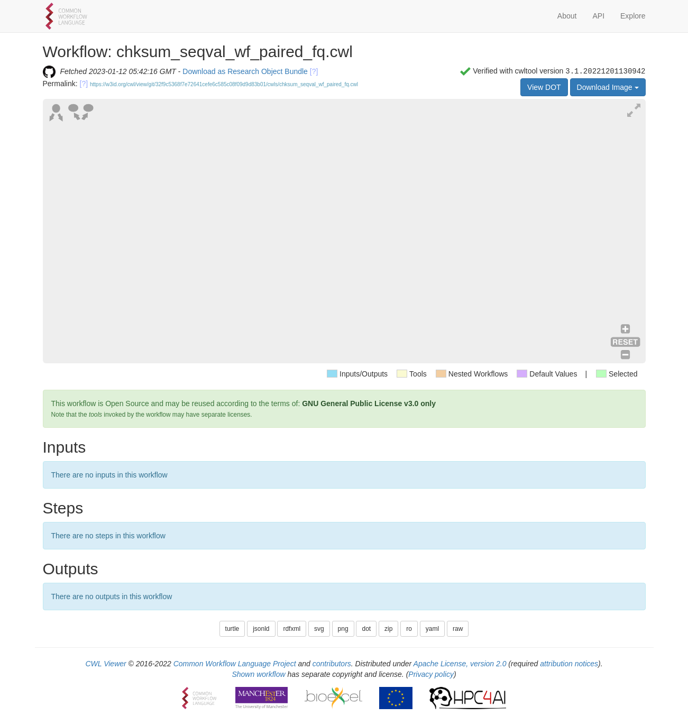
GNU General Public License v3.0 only (369, 403)
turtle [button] (232, 628)
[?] (314, 71)
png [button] (343, 628)
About (567, 16)
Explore (632, 16)
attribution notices (569, 663)
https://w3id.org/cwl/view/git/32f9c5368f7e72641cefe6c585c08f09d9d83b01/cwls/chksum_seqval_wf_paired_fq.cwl (224, 84)
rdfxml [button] (291, 628)
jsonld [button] (261, 628)
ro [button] (409, 628)
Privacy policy (431, 674)
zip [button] (388, 628)
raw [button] (458, 628)
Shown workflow (258, 674)
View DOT (544, 87)
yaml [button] (432, 628)
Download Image (608, 87)
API (598, 16)
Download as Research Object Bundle (245, 71)
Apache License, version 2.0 (460, 663)
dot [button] (366, 628)
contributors (332, 663)
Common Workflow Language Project (234, 663)
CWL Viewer (105, 663)
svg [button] (319, 628)
